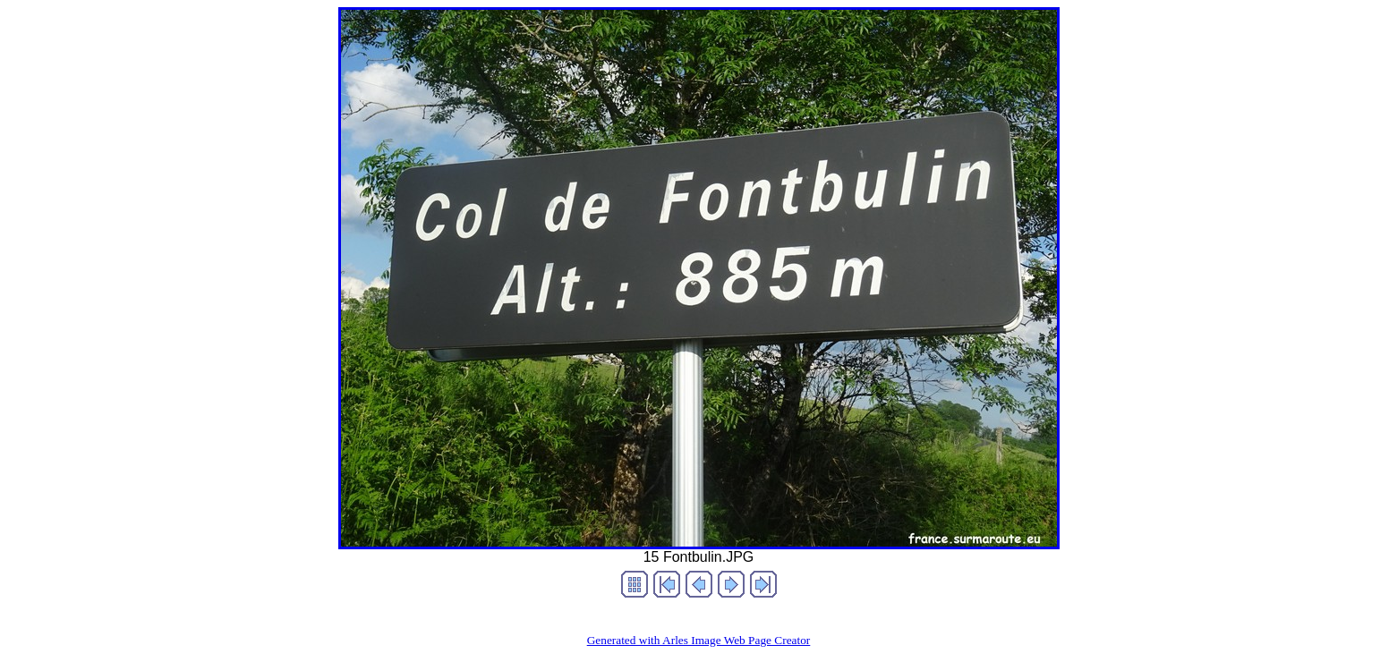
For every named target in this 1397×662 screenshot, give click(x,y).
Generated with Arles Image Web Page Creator (699, 640)
